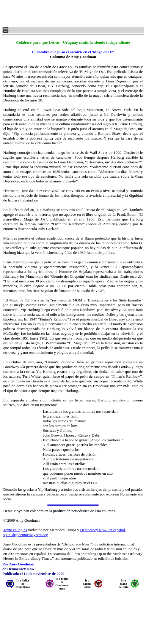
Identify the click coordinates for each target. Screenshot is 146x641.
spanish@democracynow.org (25, 534)
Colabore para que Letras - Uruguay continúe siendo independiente (73, 42)
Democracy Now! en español (102, 530)
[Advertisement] (74, 13)
